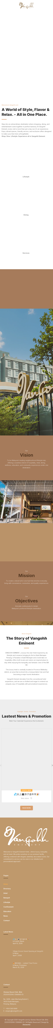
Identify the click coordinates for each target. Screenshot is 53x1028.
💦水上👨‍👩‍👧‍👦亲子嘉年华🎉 (26, 794)
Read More (26, 808)
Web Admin (25, 798)
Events (24, 790)
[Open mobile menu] (5, 5)
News (29, 790)
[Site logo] (26, 5)
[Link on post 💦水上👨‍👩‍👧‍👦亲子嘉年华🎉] (26, 759)
